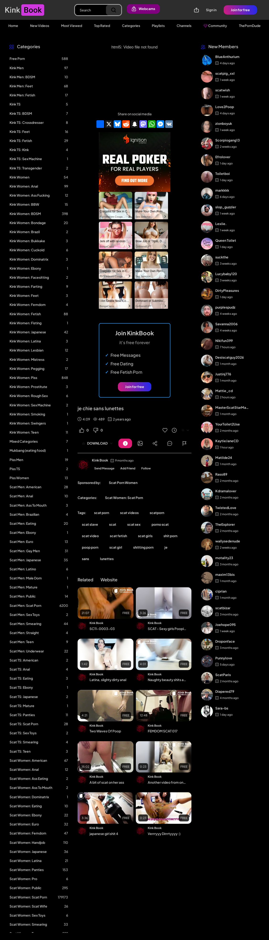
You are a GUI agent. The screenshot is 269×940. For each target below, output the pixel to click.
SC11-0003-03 (102, 628)
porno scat (160, 524)
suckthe (221, 257)
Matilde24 (223, 457)
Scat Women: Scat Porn (124, 497)
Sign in (211, 10)
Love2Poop (224, 107)
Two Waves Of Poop (105, 731)
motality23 (224, 558)
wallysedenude (227, 541)
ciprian (221, 591)
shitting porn (143, 547)
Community (215, 25)
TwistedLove (225, 507)
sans (85, 559)
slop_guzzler (225, 207)
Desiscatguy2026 (229, 357)
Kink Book (100, 460)
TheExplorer (225, 524)
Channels (184, 25)
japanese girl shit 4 (104, 833)
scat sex (134, 524)
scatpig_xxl (225, 73)
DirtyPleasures (227, 290)
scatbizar (222, 608)
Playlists (158, 25)
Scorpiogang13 (227, 140)
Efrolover (222, 157)
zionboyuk (223, 123)
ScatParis (223, 674)
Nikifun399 (224, 340)
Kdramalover (225, 491)
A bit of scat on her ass (107, 782)
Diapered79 (224, 691)
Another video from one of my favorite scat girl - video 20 (167, 782)
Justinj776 (223, 374)
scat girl (115, 547)
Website (108, 579)
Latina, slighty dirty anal (108, 679)
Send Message (104, 468)
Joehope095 (225, 624)
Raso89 (221, 474)
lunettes (107, 559)
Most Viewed (71, 25)
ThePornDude (250, 25)
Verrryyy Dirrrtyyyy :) (164, 833)
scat (112, 524)
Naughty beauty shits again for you (167, 679)
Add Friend (127, 468)
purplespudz (225, 307)
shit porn (170, 536)
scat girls (145, 536)
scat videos (129, 512)
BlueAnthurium (227, 56)
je (166, 547)
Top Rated (102, 25)
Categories (131, 25)
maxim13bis (225, 574)
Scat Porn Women (123, 482)
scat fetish (118, 536)
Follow (146, 468)
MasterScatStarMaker (232, 407)
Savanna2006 (226, 324)
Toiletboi (222, 173)
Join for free (240, 10)
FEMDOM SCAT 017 (163, 731)
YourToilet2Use (227, 424)
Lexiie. (221, 223)
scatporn (157, 512)
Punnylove (223, 658)
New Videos (39, 25)
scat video (90, 536)
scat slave (90, 524)
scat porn (101, 512)
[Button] (125, 443)
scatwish (222, 90)
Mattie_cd (224, 391)
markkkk (222, 190)
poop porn (90, 547)
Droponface (225, 641)
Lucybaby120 (226, 274)
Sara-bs (221, 708)
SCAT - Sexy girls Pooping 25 (167, 628)
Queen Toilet (225, 240)
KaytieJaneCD (226, 441)
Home (13, 25)
